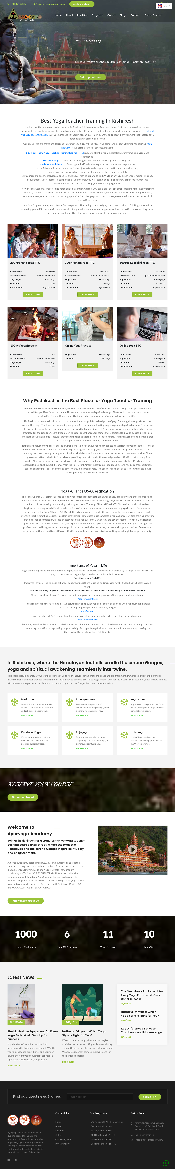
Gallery (111, 15)
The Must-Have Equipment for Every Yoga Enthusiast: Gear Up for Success (33, 1035)
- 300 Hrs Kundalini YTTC (102, 1135)
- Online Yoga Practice (101, 1126)
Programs (97, 15)
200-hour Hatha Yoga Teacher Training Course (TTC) (55, 152)
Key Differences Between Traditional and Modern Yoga (141, 1030)
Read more (27, 715)
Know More (33, 294)
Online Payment (154, 15)
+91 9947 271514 (17, 4)
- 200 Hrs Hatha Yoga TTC (103, 1143)
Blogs (123, 15)
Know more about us (26, 900)
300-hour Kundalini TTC (52, 164)
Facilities (82, 15)
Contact (135, 15)
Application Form (81, 4)
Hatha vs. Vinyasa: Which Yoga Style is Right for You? (84, 1033)
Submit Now (149, 1096)
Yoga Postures (87, 611)
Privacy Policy (62, 1143)
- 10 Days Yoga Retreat (101, 1130)
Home (58, 15)
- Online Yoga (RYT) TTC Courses (106, 1121)
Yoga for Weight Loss (88, 598)
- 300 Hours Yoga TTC (101, 1139)
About (69, 15)
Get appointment (23, 797)
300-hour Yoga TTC (53, 160)
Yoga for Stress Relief (88, 619)
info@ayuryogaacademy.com (48, 4)
